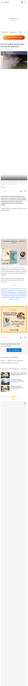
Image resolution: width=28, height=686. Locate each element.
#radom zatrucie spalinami (15, 360)
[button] (22, 2)
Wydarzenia (4, 32)
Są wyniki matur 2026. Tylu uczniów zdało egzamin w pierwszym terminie (19, 374)
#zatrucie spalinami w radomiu (9, 363)
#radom (3, 360)
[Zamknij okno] (25, 403)
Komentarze (13, 32)
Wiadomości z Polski (9, 49)
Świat (2, 49)
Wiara (20, 32)
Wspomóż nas (14, 350)
